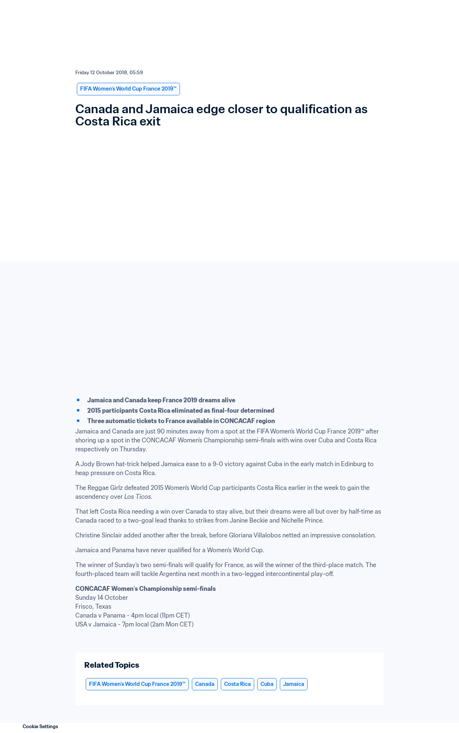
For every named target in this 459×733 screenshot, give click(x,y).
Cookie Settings (40, 726)
